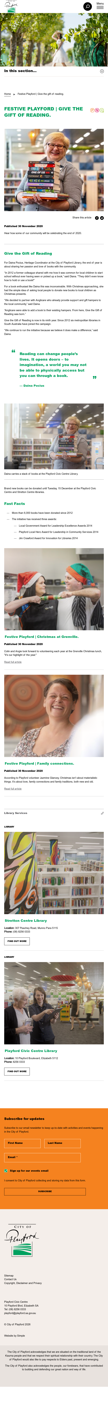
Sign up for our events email (29, 1171)
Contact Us (10, 1279)
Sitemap (8, 1276)
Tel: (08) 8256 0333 (15, 1309)
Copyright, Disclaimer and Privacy (23, 1283)
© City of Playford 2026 (17, 1325)
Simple (21, 1336)
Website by (10, 1336)
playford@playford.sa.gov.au (20, 1313)
